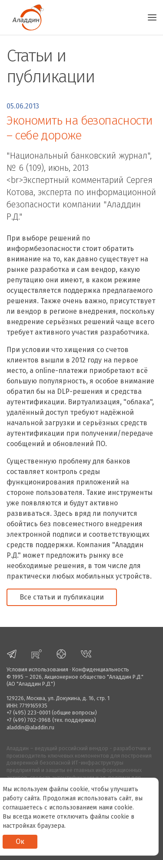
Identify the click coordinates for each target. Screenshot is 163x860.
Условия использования (37, 669)
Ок (20, 841)
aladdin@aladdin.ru (30, 727)
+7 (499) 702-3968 (29, 720)
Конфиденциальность (100, 669)
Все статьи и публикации (62, 597)
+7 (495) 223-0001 (28, 712)
